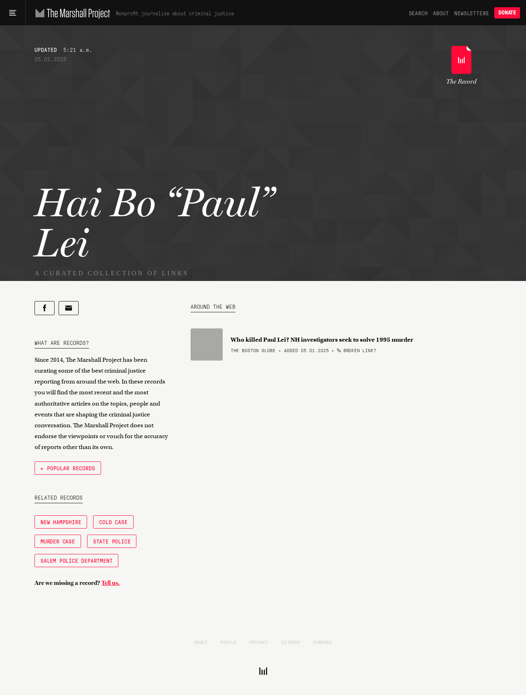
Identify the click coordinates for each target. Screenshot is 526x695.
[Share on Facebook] (45, 308)
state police (112, 541)
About (441, 12)
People (228, 642)
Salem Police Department (76, 560)
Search (418, 12)
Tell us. (111, 582)
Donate (507, 13)
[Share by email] (69, 308)
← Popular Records (68, 468)
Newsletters (471, 12)
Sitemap (291, 642)
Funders (322, 642)
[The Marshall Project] (71, 13)
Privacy (258, 642)
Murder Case (58, 541)
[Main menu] (12, 13)
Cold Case (113, 521)
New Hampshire (61, 521)
